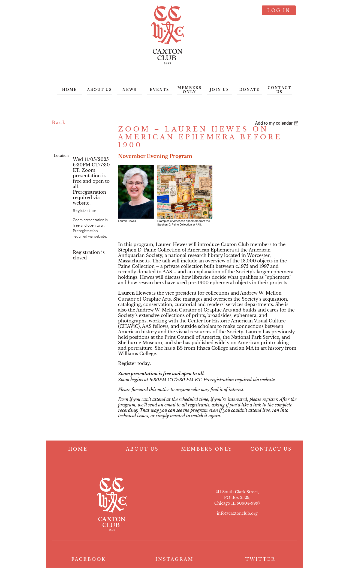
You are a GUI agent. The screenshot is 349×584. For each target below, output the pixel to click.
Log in (278, 10)
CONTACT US (271, 449)
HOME (78, 449)
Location (61, 156)
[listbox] (277, 123)
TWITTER (260, 559)
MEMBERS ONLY (206, 449)
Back (59, 122)
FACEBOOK (88, 559)
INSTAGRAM (174, 559)
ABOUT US (142, 449)
